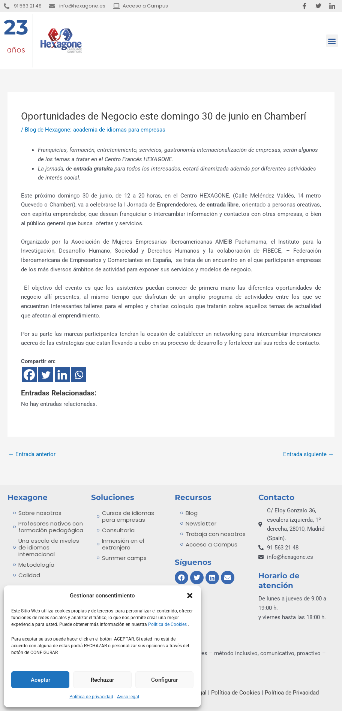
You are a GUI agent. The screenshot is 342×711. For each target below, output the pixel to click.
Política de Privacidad (292, 692)
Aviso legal (128, 696)
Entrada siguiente (308, 454)
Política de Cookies (168, 624)
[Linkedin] (62, 374)
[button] (190, 595)
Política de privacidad (91, 696)
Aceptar (40, 680)
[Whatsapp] (78, 374)
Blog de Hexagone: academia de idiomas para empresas (95, 129)
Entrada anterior (32, 454)
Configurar (164, 680)
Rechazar (102, 680)
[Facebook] (29, 374)
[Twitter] (45, 374)
